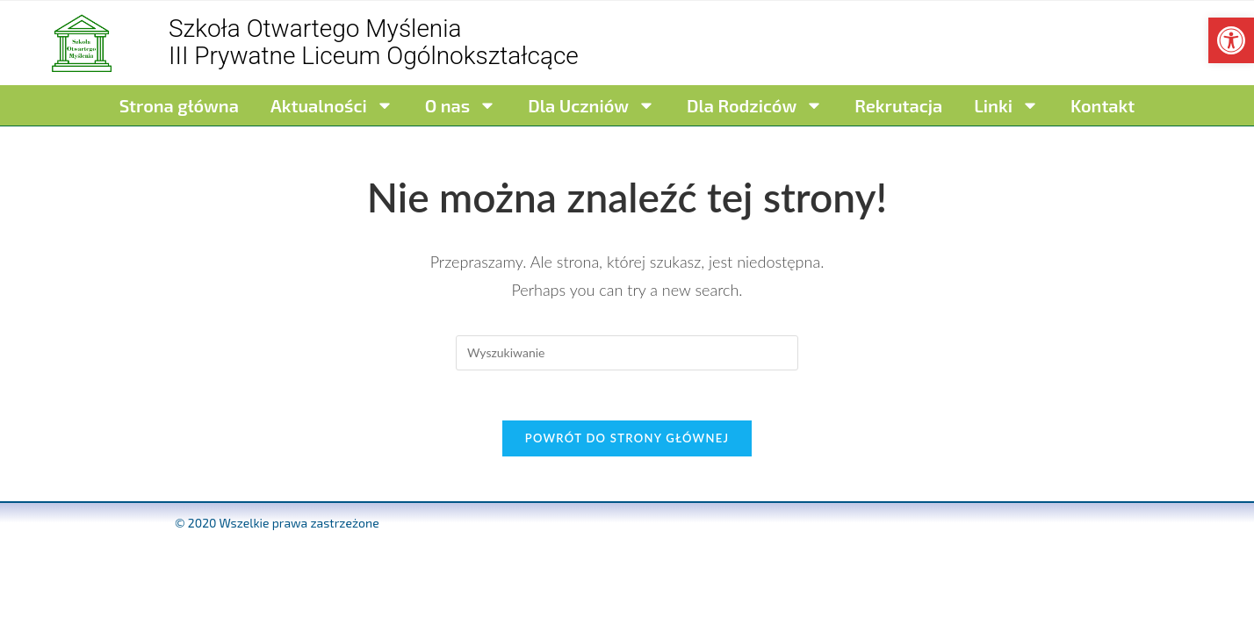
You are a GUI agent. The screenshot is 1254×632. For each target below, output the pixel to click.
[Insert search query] (627, 352)
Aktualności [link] (331, 105)
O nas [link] (460, 105)
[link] (1231, 40)
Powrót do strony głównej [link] (627, 441)
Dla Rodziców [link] (755, 105)
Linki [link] (1006, 105)
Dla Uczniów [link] (591, 105)
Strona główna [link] (179, 105)
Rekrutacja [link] (898, 105)
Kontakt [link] (1102, 105)
